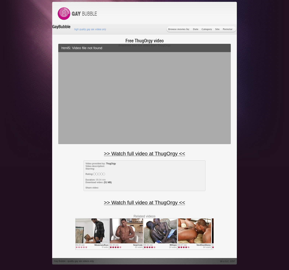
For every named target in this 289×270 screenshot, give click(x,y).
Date (195, 29)
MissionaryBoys (101, 245)
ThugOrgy (111, 163)
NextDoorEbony (204, 245)
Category (207, 29)
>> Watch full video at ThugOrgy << (144, 153)
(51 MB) (108, 182)
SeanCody (137, 245)
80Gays (173, 245)
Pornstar (227, 29)
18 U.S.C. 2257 (227, 261)
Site (217, 29)
